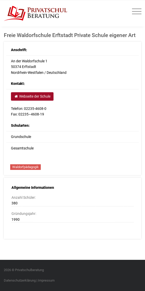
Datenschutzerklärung (20, 280)
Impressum (46, 280)
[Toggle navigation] (135, 11)
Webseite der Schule (32, 96)
